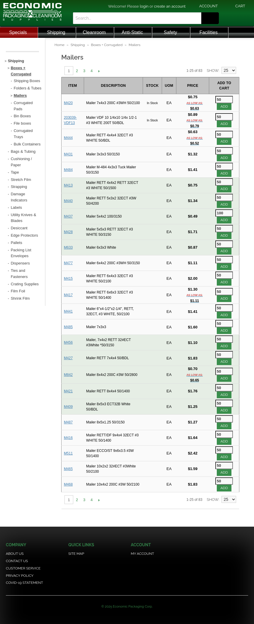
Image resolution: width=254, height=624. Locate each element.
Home (59, 45)
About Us (15, 554)
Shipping (56, 32)
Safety (170, 32)
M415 (68, 279)
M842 (68, 375)
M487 (68, 422)
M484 (68, 170)
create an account (170, 6)
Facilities (209, 32)
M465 (68, 469)
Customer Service (23, 568)
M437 (68, 216)
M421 (68, 391)
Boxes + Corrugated (107, 45)
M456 (68, 342)
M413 (68, 185)
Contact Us (17, 561)
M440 (68, 201)
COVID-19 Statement (24, 583)
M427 (68, 358)
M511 (68, 453)
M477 (68, 263)
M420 (68, 103)
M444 (68, 138)
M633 (68, 247)
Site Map (76, 554)
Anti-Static (132, 32)
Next (99, 71)
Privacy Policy (19, 576)
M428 (68, 232)
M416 (68, 438)
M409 (68, 407)
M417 (68, 295)
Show (213, 70)
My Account (142, 554)
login (144, 6)
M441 (68, 311)
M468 (68, 484)
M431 (68, 154)
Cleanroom (94, 32)
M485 (68, 327)
